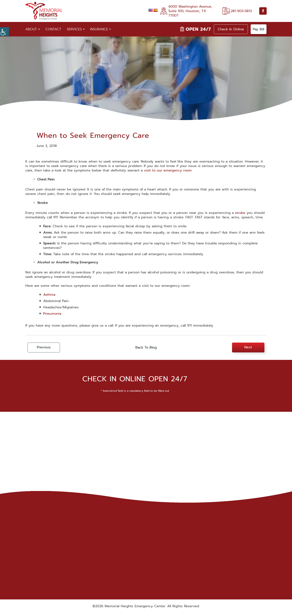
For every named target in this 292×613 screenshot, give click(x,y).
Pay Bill (258, 29)
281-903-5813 (241, 11)
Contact (53, 29)
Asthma (49, 294)
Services (74, 29)
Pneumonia (52, 313)
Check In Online (231, 29)
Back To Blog (146, 347)
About (31, 29)
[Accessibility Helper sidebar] (4, 31)
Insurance (99, 29)
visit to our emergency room (168, 170)
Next (248, 347)
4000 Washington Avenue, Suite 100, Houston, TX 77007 (190, 11)
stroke (240, 212)
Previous (44, 347)
